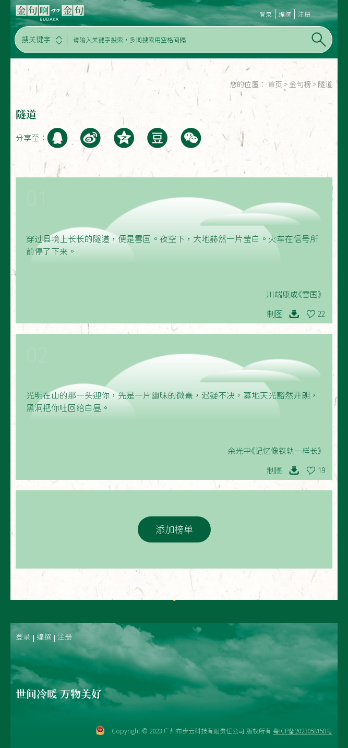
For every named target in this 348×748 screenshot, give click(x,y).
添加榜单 (174, 529)
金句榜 (300, 84)
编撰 (285, 14)
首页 (275, 84)
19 (321, 470)
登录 (265, 14)
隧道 (325, 84)
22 (321, 314)
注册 (304, 14)
